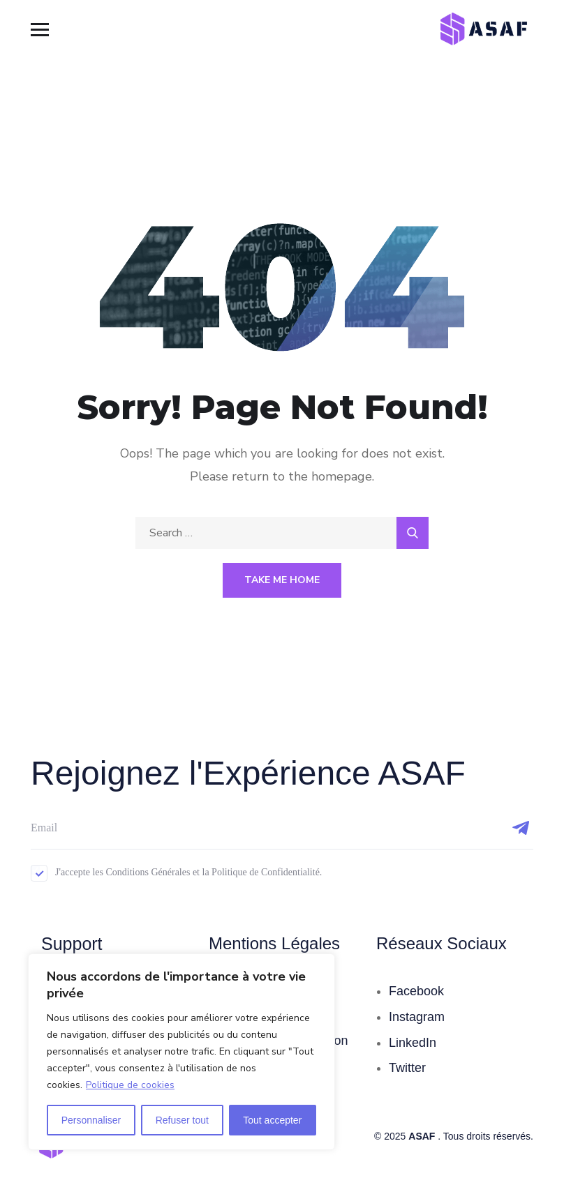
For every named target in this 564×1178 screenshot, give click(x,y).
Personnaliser (91, 1120)
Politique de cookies (130, 1085)
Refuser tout (182, 1120)
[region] (181, 1051)
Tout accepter (272, 1120)
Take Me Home (282, 580)
